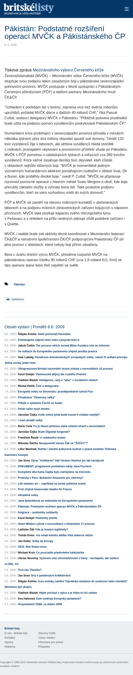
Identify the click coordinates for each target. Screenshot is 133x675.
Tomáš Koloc (26, 535)
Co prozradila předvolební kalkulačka (60, 552)
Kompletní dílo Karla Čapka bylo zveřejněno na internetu (54, 472)
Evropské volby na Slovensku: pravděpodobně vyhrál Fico (55, 391)
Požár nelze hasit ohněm (34, 408)
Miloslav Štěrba (28, 443)
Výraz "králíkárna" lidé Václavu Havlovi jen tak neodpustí (67, 460)
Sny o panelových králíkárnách (51, 575)
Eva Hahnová (26, 598)
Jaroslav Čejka (27, 414)
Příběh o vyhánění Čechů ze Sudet (40, 403)
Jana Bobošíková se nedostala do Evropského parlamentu (55, 500)
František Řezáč (28, 437)
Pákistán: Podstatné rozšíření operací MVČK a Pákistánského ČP (59, 506)
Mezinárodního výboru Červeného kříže (68, 70)
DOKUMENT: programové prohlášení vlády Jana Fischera (54, 466)
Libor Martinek (27, 449)
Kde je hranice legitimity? (51, 529)
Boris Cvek (25, 426)
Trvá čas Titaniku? (30, 569)
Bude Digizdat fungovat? (54, 431)
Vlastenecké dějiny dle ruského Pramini (61, 374)
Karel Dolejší (26, 374)
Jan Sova (24, 460)
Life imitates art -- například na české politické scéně (52, 483)
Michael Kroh (26, 552)
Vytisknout (15, 299)
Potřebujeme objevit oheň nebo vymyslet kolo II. (49, 340)
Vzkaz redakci (46, 637)
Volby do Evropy (42, 541)
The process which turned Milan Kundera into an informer (73, 345)
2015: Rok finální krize (32, 546)
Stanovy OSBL (47, 633)
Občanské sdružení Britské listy (43, 662)
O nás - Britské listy (16, 633)
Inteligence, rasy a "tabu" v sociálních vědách (68, 380)
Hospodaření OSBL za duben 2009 (40, 604)
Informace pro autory (50, 642)
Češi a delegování (47, 386)
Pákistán (19, 284)
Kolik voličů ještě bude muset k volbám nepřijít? (69, 414)
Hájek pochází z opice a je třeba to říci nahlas (68, 592)
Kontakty (10, 637)
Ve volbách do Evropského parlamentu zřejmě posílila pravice (57, 351)
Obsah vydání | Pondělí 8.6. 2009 (35, 327)
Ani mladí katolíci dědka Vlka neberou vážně (64, 535)
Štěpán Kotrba (27, 334)
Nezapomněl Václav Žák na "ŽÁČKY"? (63, 443)
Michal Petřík (26, 386)
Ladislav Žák (26, 529)
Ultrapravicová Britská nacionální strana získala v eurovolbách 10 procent (65, 368)
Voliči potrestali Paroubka (54, 334)
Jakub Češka (26, 345)
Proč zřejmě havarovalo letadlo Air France (45, 489)
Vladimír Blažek (28, 380)
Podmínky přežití (46, 518)
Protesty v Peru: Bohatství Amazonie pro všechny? (50, 477)
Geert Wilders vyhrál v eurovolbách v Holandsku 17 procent (56, 523)
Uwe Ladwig (26, 357)
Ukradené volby (28, 495)
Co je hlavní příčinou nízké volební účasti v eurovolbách (69, 426)
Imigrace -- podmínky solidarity (38, 512)
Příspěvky (44, 646)
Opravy (9, 642)
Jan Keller (24, 541)
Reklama (10, 646)
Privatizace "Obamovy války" (36, 397)
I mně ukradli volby (30, 420)
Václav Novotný (28, 558)
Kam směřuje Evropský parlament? (58, 598)
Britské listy (53, 9)
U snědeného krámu (52, 437)
